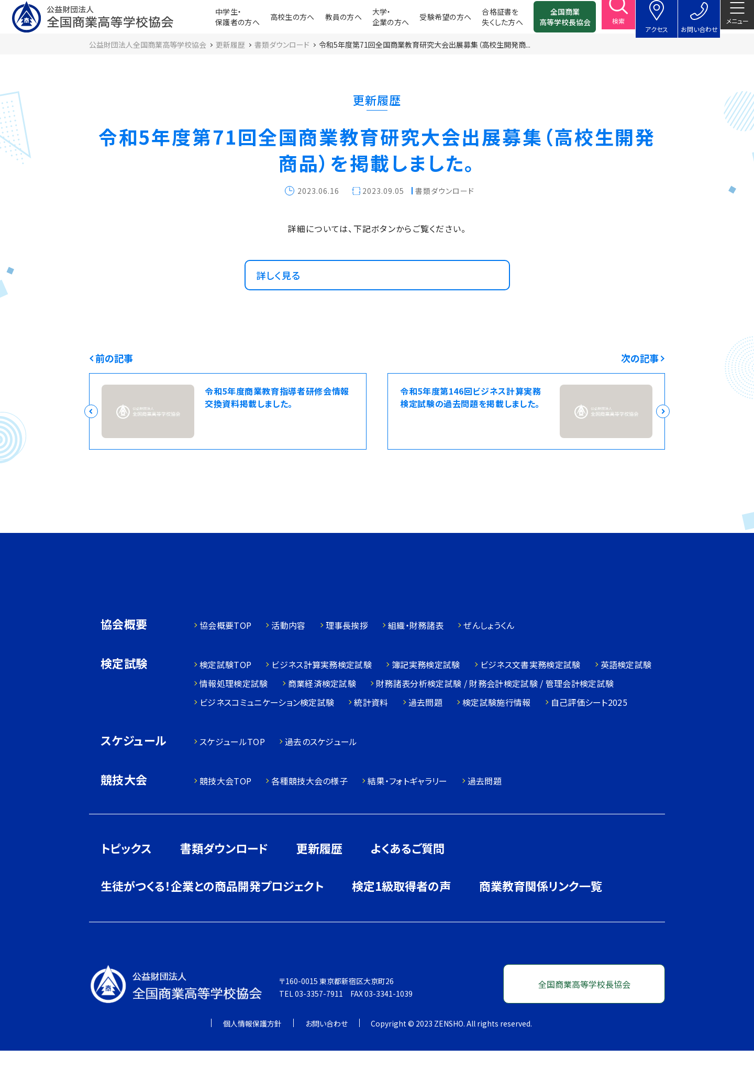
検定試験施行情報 (496, 731)
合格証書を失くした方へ (485, 20)
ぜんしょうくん (488, 654)
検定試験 (124, 693)
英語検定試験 (626, 694)
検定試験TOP (225, 694)
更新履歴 (319, 877)
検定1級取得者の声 (401, 915)
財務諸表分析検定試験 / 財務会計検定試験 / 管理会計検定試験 (495, 712)
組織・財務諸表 (415, 654)
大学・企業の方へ (374, 20)
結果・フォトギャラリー (408, 810)
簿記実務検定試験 (426, 694)
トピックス (126, 877)
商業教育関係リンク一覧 (540, 915)
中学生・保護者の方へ (220, 20)
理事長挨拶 (347, 654)
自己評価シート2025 (589, 731)
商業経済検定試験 (322, 712)
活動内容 (288, 654)
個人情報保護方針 (252, 1053)
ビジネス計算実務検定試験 (321, 694)
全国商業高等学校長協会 (548, 20)
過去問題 (425, 731)
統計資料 (371, 731)
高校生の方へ (275, 21)
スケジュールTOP (232, 771)
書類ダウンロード (224, 877)
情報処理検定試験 (233, 712)
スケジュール (134, 770)
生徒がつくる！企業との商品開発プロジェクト (212, 915)
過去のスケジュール (321, 771)
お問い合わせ (326, 1053)
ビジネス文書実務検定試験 (530, 694)
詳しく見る (283, 294)
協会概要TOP (225, 654)
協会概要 (124, 654)
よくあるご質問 (408, 877)
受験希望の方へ (428, 21)
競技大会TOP (225, 810)
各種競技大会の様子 (309, 810)
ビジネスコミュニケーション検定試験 (266, 731)
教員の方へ (326, 21)
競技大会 (124, 810)
